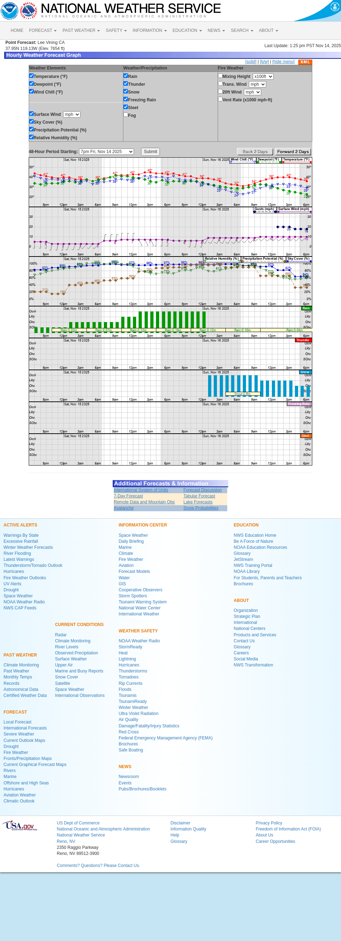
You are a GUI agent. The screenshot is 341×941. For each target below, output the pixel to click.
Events (125, 783)
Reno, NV (66, 841)
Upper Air (64, 665)
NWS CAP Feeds (20, 607)
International (245, 622)
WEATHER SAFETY (138, 631)
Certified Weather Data (25, 695)
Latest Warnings (19, 559)
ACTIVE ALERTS (20, 525)
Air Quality (128, 719)
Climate (126, 553)
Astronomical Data (21, 689)
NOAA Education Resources (260, 547)
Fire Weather (16, 752)
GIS (122, 583)
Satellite (62, 683)
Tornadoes (129, 677)
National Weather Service (81, 835)
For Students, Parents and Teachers (268, 577)
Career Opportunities (275, 841)
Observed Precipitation (76, 652)
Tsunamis (128, 695)
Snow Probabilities (201, 508)
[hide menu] (283, 61)
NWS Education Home (255, 535)
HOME (17, 30)
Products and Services (255, 634)
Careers (241, 652)
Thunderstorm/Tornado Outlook (33, 565)
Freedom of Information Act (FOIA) (288, 829)
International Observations (80, 695)
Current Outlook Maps (24, 740)
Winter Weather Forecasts (28, 547)
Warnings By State (21, 535)
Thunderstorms (133, 671)
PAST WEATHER (81, 30)
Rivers (10, 770)
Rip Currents (130, 683)
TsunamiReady (133, 701)
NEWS (216, 30)
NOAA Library (246, 571)
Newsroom (129, 776)
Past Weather (16, 671)
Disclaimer (180, 823)
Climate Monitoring (21, 665)
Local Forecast (18, 722)
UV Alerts (12, 583)
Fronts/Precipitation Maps (28, 758)
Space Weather (18, 595)
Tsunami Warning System (143, 601)
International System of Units (141, 490)
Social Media (246, 659)
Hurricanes (14, 571)
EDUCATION (187, 30)
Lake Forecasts (198, 502)
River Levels (66, 646)
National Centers (249, 628)
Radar (61, 634)
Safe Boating (131, 750)
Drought (11, 589)
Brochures (128, 744)
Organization (246, 610)
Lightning (127, 659)
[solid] (250, 61)
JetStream (243, 559)
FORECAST (43, 30)
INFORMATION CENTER (143, 525)
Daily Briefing (131, 541)
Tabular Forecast (199, 496)
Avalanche (124, 508)
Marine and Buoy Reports (79, 671)
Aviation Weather (20, 795)
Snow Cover (66, 677)
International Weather (139, 614)
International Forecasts (25, 728)
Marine (10, 776)
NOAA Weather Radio (24, 601)
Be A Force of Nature (253, 541)
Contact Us (244, 640)
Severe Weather (19, 734)
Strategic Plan (247, 616)
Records (11, 683)
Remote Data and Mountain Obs (144, 502)
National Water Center (140, 607)
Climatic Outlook (19, 801)
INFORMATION (150, 30)
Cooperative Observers (140, 589)
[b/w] (264, 61)
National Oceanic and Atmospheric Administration (103, 829)
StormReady (130, 646)
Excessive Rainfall (21, 541)
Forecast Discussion (203, 490)
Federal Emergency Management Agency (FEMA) (166, 738)
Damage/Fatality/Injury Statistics (149, 725)
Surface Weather (71, 659)
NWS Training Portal (253, 565)
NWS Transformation (253, 665)
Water (124, 577)
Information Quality (188, 829)
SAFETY (116, 30)
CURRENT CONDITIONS (79, 624)
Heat (123, 652)
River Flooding (17, 553)
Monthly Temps (18, 677)
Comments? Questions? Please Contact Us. (98, 865)
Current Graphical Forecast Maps (35, 764)
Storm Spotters (133, 595)
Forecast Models (134, 571)
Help (174, 835)
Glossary (242, 553)
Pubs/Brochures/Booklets (143, 789)
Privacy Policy (269, 823)
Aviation (126, 565)
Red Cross (129, 731)
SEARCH (242, 30)
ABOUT (268, 30)
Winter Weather (133, 707)
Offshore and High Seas (26, 783)
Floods (125, 689)
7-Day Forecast (128, 496)
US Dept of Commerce (78, 823)
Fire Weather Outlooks (25, 577)
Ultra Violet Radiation (139, 713)
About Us (264, 835)
